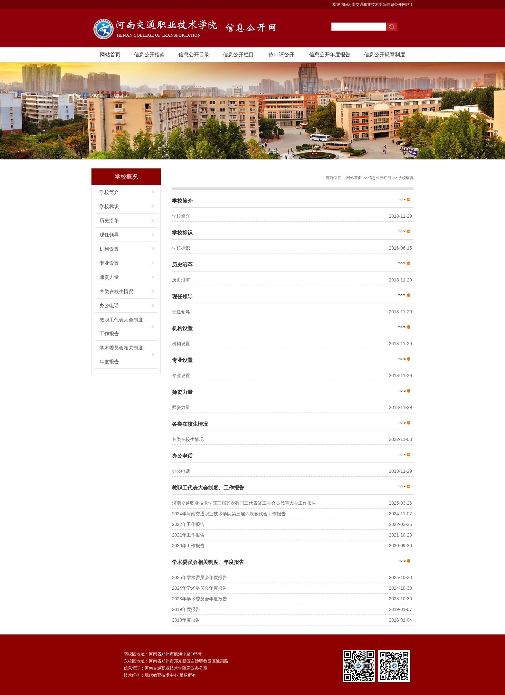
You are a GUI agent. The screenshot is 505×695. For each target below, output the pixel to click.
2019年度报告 (186, 609)
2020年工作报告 (188, 545)
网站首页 (110, 54)
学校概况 (406, 178)
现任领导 (109, 234)
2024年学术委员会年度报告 (199, 588)
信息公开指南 (149, 54)
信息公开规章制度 (384, 54)
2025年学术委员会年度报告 (199, 577)
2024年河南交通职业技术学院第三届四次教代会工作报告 (229, 513)
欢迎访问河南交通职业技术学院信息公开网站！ (373, 4)
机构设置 (109, 249)
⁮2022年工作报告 (188, 524)
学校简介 (109, 192)
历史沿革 (109, 220)
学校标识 (109, 206)
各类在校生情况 (116, 291)
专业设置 (109, 263)
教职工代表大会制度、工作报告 (124, 326)
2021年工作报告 (188, 535)
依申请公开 (281, 54)
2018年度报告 (186, 620)
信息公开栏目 (238, 54)
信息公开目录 (193, 54)
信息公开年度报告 (329, 54)
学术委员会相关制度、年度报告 (124, 354)
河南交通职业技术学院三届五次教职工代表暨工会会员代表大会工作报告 (244, 503)
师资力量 (109, 277)
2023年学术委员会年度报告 (199, 598)
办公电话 (109, 305)
